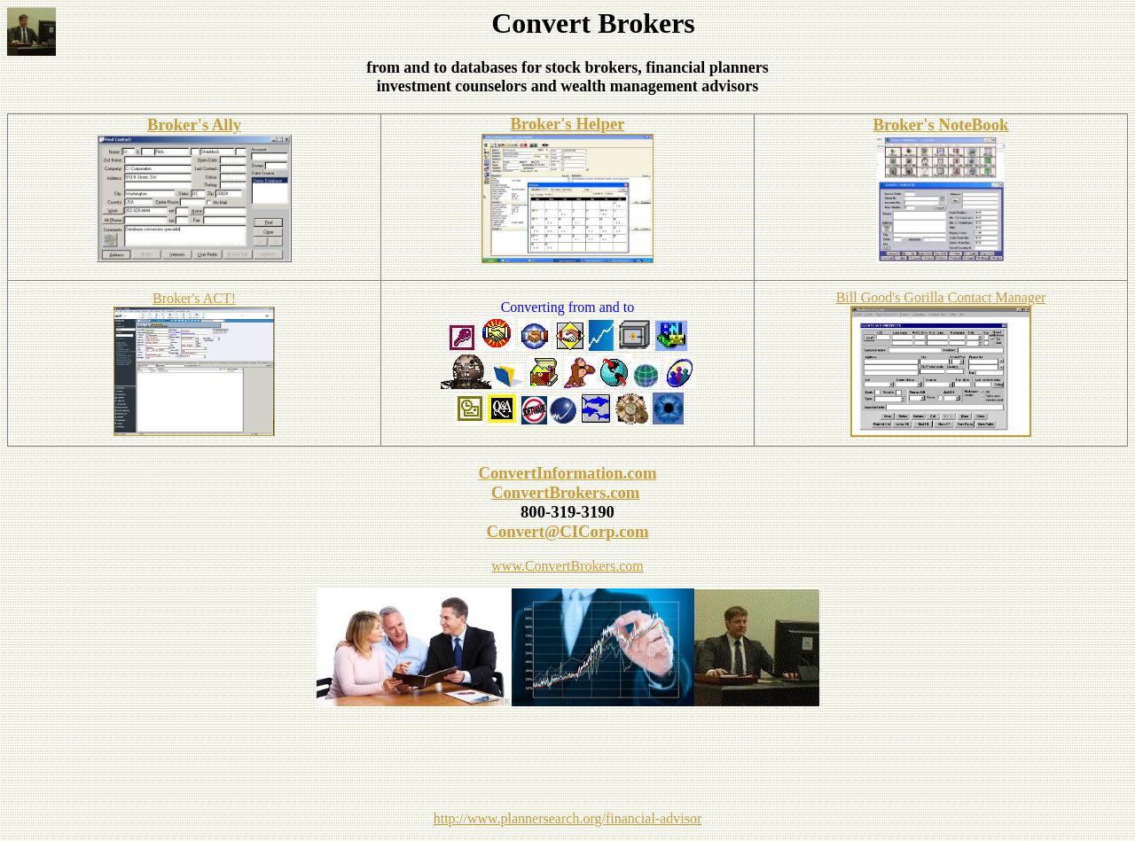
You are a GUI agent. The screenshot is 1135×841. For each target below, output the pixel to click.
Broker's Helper (568, 123)
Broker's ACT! (194, 298)
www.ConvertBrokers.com (567, 565)
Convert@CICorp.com (567, 531)
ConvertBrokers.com (565, 492)
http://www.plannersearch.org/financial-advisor (568, 818)
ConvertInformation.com (567, 472)
